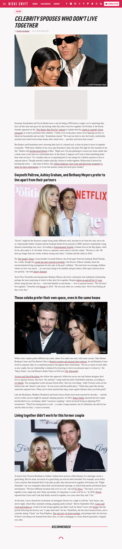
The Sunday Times (26, 259)
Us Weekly (19, 383)
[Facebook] (66, 4)
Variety (96, 507)
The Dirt (18, 11)
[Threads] (96, 4)
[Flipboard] (88, 4)
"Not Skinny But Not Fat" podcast (50, 129)
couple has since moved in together (50, 262)
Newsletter (111, 3)
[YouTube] (71, 4)
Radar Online (78, 398)
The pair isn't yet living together (66, 513)
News (35, 3)
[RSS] (101, 4)
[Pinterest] (84, 4)
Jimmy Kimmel (40, 271)
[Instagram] (75, 4)
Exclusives (46, 3)
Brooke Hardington (23, 31)
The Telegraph (71, 371)
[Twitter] (79, 4)
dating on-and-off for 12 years (89, 280)
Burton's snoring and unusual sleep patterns (68, 361)
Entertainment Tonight (63, 247)
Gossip (57, 3)
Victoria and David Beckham (27, 376)
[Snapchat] (92, 4)
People (43, 286)
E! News (78, 489)
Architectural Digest (38, 151)
